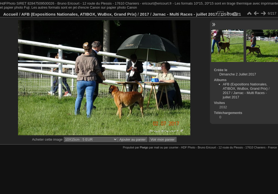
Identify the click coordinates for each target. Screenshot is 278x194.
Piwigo (144, 147)
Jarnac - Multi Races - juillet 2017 (185, 14)
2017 (144, 14)
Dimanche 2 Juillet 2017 (237, 74)
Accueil (10, 14)
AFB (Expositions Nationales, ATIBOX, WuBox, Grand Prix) (78, 14)
